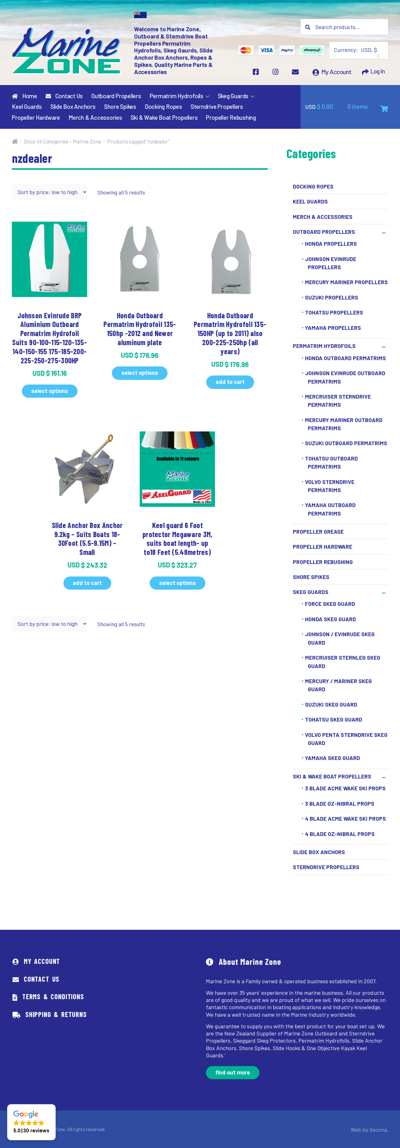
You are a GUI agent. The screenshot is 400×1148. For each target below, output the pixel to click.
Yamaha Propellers (333, 328)
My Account (334, 73)
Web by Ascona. (371, 1129)
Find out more (232, 1072)
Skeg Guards (233, 96)
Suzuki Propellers (331, 297)
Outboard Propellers (116, 96)
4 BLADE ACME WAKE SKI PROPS (345, 818)
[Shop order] (49, 192)
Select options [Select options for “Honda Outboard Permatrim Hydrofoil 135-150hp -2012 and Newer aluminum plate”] (139, 373)
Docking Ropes (163, 106)
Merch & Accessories (95, 117)
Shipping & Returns (56, 1014)
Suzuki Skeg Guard (331, 704)
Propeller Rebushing (231, 117)
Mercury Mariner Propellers (346, 282)
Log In (377, 73)
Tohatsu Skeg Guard (333, 719)
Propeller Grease (318, 531)
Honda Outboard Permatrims (345, 358)
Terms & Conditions (53, 996)
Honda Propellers (331, 243)
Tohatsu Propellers (334, 312)
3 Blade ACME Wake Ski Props (345, 788)
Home (24, 96)
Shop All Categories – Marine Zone (62, 141)
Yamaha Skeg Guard (332, 758)
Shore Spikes (120, 106)
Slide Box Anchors (73, 106)
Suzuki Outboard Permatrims (346, 443)
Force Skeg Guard (330, 604)
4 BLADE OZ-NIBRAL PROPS (340, 834)
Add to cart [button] (230, 382)
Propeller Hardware (36, 117)
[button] (31, 1122)
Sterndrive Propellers (217, 106)
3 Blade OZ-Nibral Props (339, 803)
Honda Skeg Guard (330, 619)
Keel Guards (27, 106)
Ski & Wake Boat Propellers (164, 117)
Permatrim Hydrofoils (176, 96)
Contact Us (64, 96)
